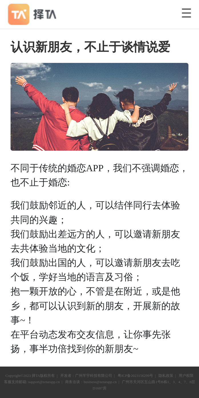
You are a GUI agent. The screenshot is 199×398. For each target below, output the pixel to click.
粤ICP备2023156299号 (135, 375)
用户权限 (186, 375)
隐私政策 (165, 375)
